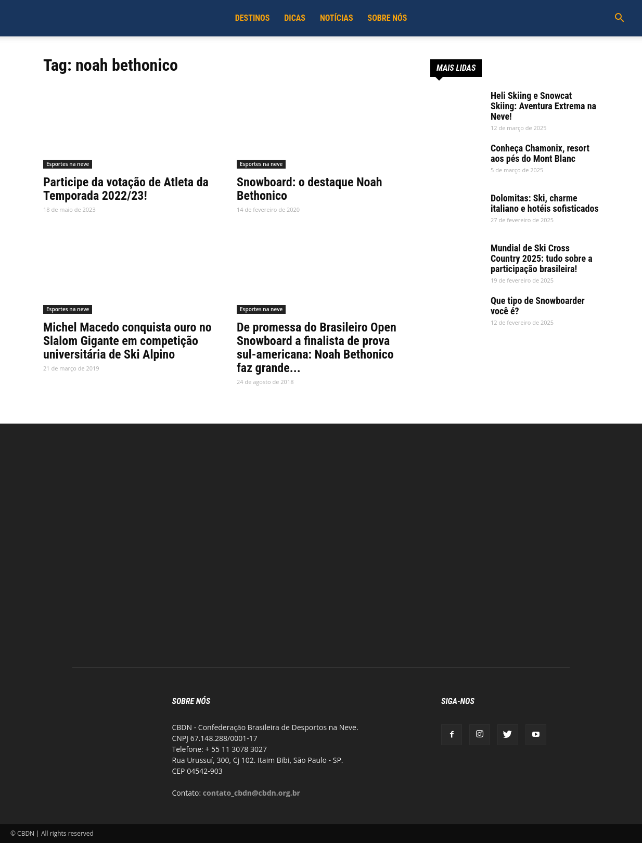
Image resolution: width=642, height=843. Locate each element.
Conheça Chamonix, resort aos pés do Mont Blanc (540, 153)
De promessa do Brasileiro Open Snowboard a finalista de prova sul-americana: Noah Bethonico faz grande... (316, 347)
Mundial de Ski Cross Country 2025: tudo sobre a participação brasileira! (542, 258)
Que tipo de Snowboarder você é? (538, 305)
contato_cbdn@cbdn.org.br (251, 793)
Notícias (336, 18)
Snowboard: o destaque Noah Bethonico (309, 189)
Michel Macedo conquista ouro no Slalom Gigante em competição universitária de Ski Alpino (127, 341)
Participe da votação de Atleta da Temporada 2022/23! (126, 189)
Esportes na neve (67, 164)
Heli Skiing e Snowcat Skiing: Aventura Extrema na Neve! (543, 106)
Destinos (252, 18)
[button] (619, 19)
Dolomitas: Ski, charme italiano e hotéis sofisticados (545, 203)
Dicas (294, 18)
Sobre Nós (387, 18)
